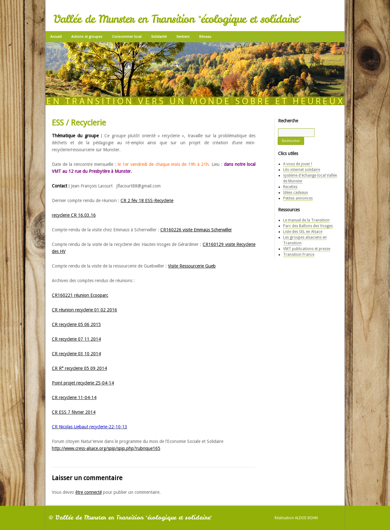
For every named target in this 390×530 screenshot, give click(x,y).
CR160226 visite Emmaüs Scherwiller (196, 229)
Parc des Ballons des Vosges (308, 226)
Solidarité (159, 37)
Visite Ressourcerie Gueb (192, 265)
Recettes (290, 187)
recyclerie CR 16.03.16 (74, 215)
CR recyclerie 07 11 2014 (76, 339)
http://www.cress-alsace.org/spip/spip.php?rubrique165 (106, 448)
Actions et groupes (86, 37)
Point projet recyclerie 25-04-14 (83, 382)
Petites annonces (298, 198)
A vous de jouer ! (297, 164)
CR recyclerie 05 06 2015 (76, 324)
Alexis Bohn (306, 518)
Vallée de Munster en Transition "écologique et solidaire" (177, 19)
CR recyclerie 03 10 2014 (76, 353)
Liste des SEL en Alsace (302, 231)
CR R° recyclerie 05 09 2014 (79, 368)
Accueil (56, 37)
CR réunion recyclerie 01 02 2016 (84, 309)
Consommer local (127, 37)
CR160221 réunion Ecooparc (80, 295)
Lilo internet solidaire (301, 169)
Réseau (205, 37)
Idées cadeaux (295, 192)
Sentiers (183, 37)
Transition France (298, 254)
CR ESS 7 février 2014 (73, 412)
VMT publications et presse (306, 249)
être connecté (88, 492)
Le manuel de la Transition (306, 220)
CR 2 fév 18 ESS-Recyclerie (147, 200)
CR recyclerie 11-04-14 (74, 397)
